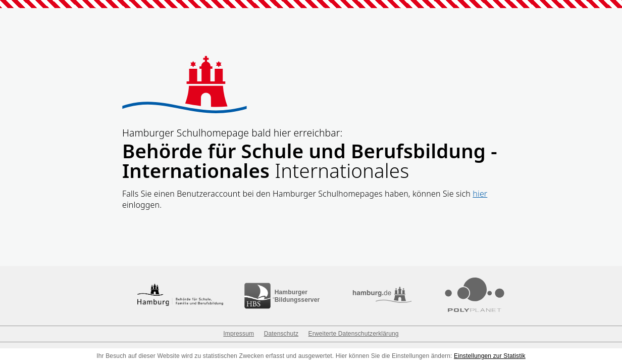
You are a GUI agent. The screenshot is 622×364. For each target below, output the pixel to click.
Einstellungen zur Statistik (490, 355)
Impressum (238, 333)
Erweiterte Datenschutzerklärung (353, 333)
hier (480, 193)
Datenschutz (281, 333)
